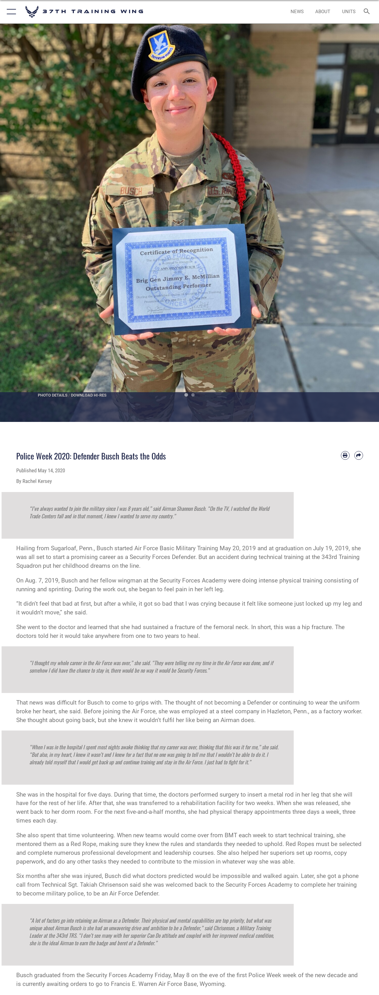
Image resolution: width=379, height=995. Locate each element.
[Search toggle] (368, 12)
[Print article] (345, 455)
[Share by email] (358, 455)
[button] (10, 11)
